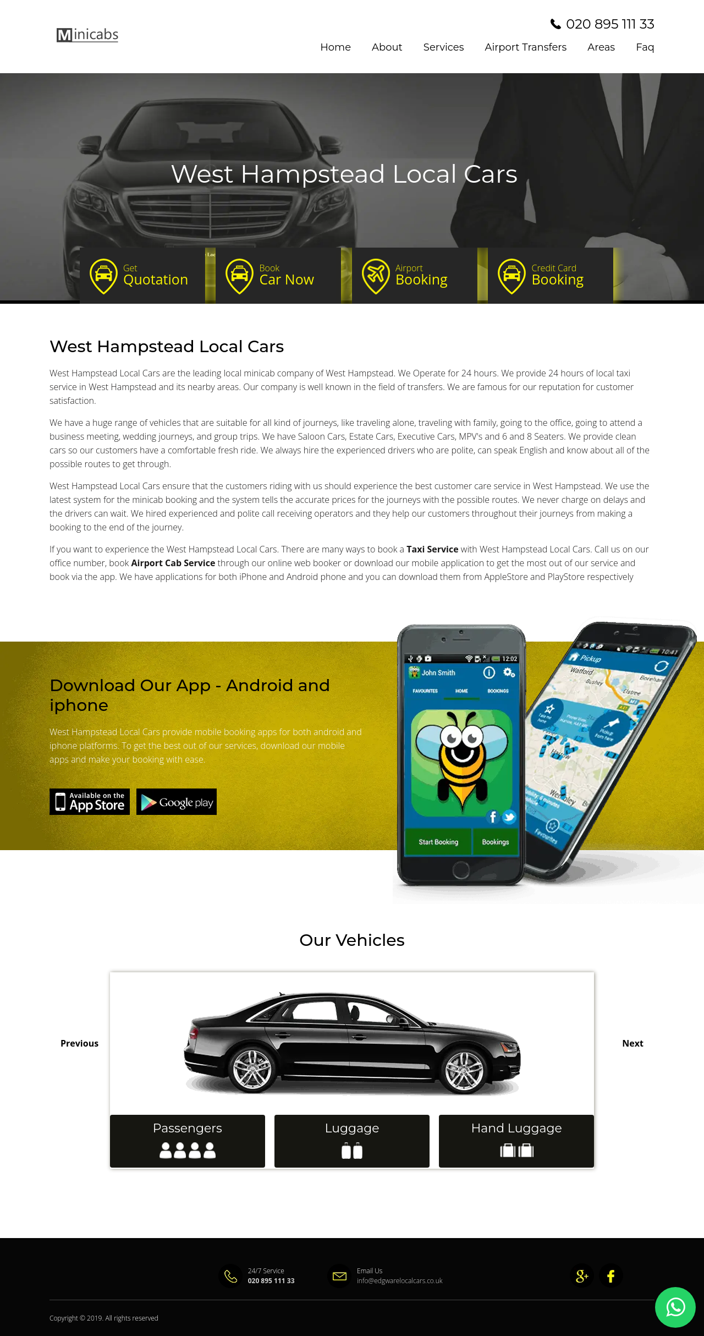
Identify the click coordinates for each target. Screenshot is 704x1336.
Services (444, 47)
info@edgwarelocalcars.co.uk (377, 1280)
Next (633, 1043)
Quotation (159, 275)
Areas (601, 47)
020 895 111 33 (610, 24)
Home (335, 47)
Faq (645, 47)
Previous (79, 1043)
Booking (431, 275)
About (387, 47)
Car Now (295, 275)
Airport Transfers (526, 47)
